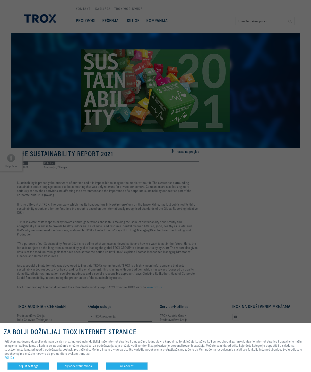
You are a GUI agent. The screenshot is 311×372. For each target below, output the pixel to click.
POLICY (9, 358)
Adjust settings (28, 366)
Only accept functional (77, 366)
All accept (126, 366)
